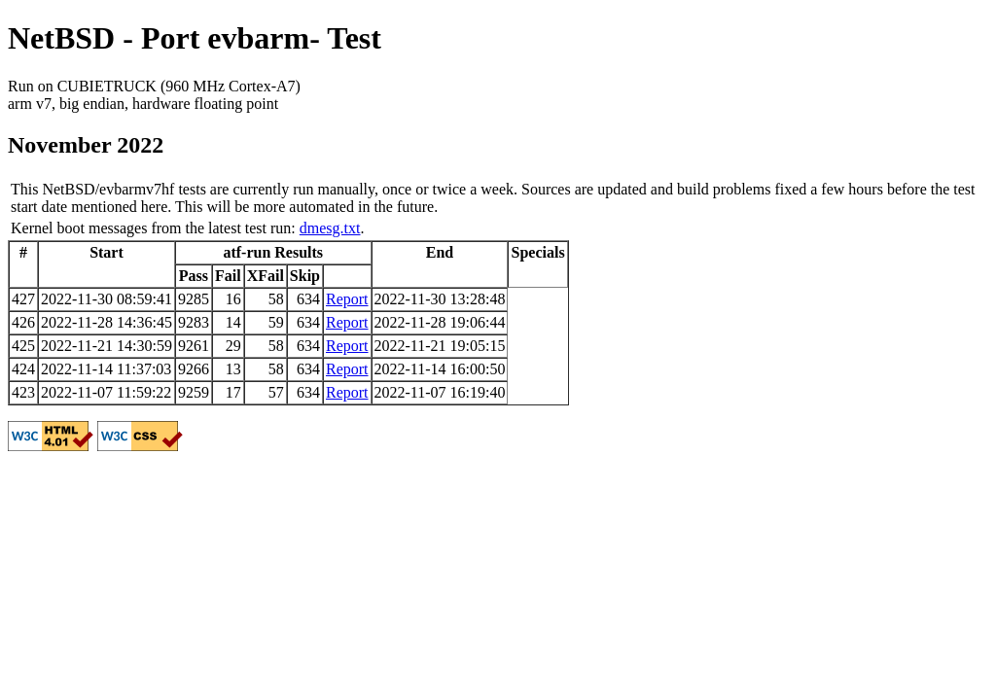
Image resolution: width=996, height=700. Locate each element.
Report (347, 299)
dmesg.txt (330, 228)
